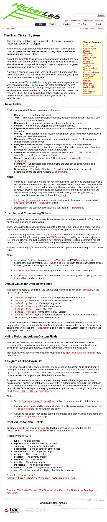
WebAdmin (44, 204)
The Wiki (87, 66)
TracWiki (23, 59)
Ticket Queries (89, 85)
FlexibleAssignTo (24, 414)
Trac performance (30, 422)
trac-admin (61, 196)
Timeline (52, 24)
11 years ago (99, 507)
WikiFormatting (30, 168)
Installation (88, 47)
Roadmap (67, 24)
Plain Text (57, 512)
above (64, 220)
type (21, 201)
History (101, 29)
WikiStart (34, 95)
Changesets (88, 76)
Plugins (86, 51)
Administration (89, 57)
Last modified (87, 507)
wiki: (4, 29)
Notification (88, 94)
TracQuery (12, 499)
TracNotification (27, 272)
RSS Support (89, 91)
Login (66, 21)
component (33, 201)
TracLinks (61, 261)
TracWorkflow (26, 277)
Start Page (84, 29)
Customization (89, 49)
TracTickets (10, 29)
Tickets (86, 79)
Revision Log (89, 74)
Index (93, 29)
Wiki (40, 24)
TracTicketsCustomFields (79, 357)
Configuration (89, 55)
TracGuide (22, 497)
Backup (86, 59)
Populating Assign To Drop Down (37, 406)
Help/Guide (87, 21)
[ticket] (10, 335)
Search (98, 24)
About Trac (99, 21)
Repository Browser (91, 72)
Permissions (88, 64)
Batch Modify (89, 87)
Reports (86, 89)
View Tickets (83, 24)
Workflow (87, 81)
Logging (86, 61)
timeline (36, 244)
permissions (45, 396)
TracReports (90, 497)
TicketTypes (76, 209)
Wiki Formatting (90, 68)
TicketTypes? (21, 120)
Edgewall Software (34, 517)
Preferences (76, 21)
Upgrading (87, 53)
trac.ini (88, 291)
